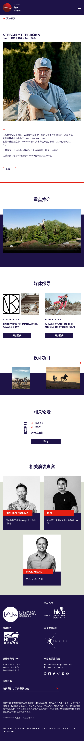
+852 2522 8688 (55, 667)
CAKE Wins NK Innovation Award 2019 (20, 325)
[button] (79, 363)
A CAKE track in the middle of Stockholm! (60, 325)
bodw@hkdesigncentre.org (60, 664)
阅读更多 (16, 335)
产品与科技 (38, 433)
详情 (45, 441)
